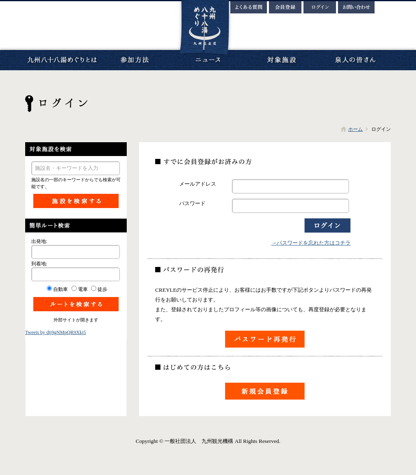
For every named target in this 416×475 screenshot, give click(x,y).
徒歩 (102, 289)
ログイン (319, 7)
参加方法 (134, 60)
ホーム (355, 129)
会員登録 (285, 7)
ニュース (208, 60)
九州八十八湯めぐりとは (61, 60)
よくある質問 (248, 7)
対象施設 (281, 60)
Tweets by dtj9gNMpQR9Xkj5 (55, 332)
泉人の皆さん (354, 60)
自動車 (60, 289)
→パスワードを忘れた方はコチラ (311, 243)
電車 (83, 289)
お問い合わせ (356, 7)
